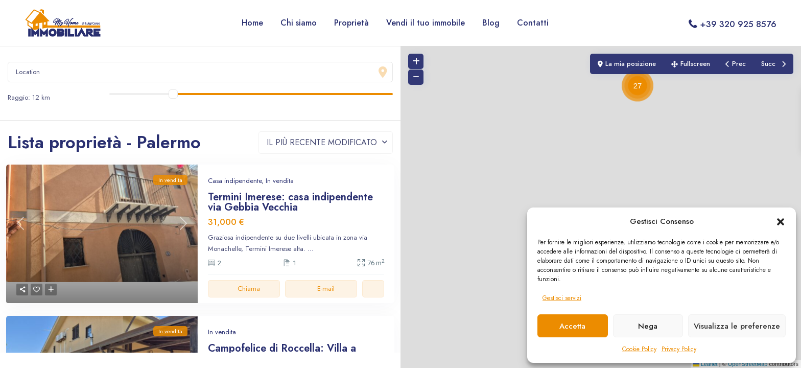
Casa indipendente (235, 181)
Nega (647, 326)
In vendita (280, 181)
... (311, 249)
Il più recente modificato (322, 142)
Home (252, 23)
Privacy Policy (679, 349)
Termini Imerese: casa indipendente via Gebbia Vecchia (290, 202)
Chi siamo (298, 23)
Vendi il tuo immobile (425, 23)
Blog (491, 23)
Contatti (533, 23)
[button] (780, 221)
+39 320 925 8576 (738, 24)
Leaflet (705, 364)
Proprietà (351, 23)
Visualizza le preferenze (737, 326)
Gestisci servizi (562, 298)
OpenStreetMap (748, 364)
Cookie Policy (639, 349)
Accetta (572, 326)
